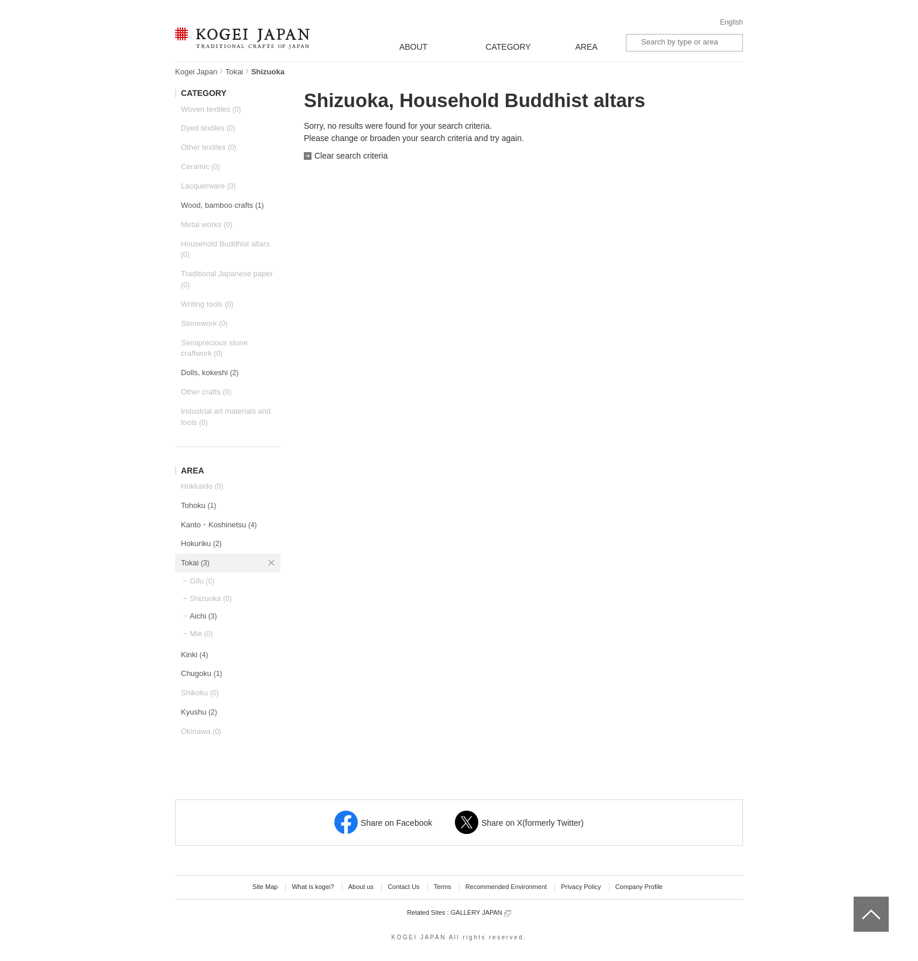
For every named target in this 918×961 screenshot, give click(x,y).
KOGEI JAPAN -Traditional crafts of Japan (242, 39)
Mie (201, 633)
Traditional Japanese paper (227, 279)
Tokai (234, 71)
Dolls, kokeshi (209, 372)
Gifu (202, 580)
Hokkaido (202, 486)
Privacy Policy (581, 886)
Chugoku (201, 673)
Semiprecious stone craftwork (214, 348)
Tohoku (198, 505)
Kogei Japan (196, 71)
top (858, 900)
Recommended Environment (506, 886)
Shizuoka (211, 598)
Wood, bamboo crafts (222, 205)
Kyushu (199, 712)
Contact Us (403, 886)
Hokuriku (201, 543)
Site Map (265, 886)
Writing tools (207, 304)
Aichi (203, 616)
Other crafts (206, 391)
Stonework (204, 323)
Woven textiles (211, 109)
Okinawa (201, 731)
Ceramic (200, 166)
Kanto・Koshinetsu (219, 524)
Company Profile (639, 886)
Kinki (194, 654)
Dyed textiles (208, 127)
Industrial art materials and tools (225, 417)
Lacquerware (208, 185)
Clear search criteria (351, 155)
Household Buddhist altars (225, 249)
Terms (442, 886)
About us (361, 886)
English (731, 22)
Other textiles (209, 147)
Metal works (206, 224)
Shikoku (200, 692)
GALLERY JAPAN (481, 913)
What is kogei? (313, 886)
